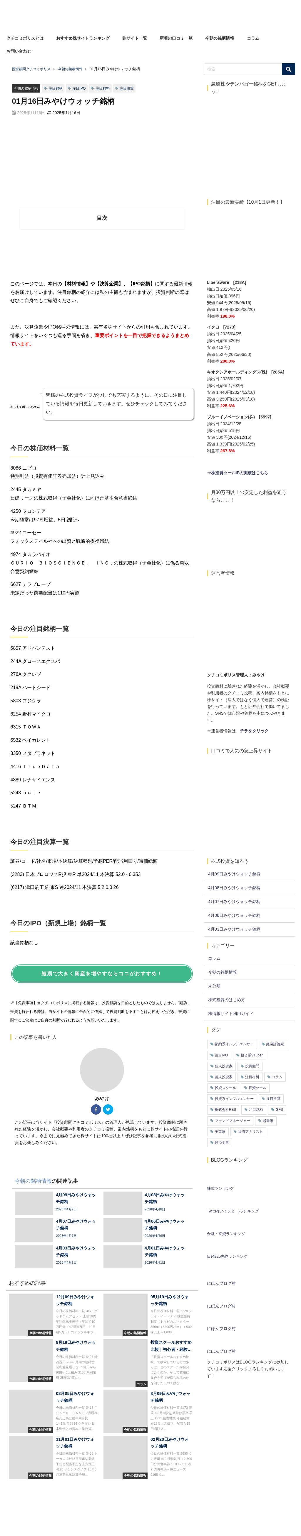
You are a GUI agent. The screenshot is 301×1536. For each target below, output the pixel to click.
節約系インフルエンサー (234, 1044)
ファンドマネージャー (232, 1121)
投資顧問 (252, 1066)
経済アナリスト (250, 1132)
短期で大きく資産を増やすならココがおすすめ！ (102, 974)
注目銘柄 (58, 88)
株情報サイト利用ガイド (230, 1013)
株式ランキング (220, 1188)
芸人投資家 (224, 1077)
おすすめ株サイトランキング (83, 38)
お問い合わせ (18, 51)
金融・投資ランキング (226, 1234)
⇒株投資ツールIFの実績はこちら (237, 472)
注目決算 (132, 88)
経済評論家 (275, 1044)
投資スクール (225, 1088)
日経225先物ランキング (227, 1256)
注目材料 (107, 88)
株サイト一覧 (134, 38)
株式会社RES (225, 1110)
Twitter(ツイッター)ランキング (233, 1211)
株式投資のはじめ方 (226, 999)
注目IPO (83, 88)
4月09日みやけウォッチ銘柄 (234, 874)
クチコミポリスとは (25, 38)
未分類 (214, 986)
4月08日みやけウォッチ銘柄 (234, 887)
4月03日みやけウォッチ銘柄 (234, 929)
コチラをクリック (252, 730)
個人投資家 (224, 1066)
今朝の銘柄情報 (219, 38)
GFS (279, 1110)
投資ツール (257, 1088)
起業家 (268, 1121)
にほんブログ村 (221, 1283)
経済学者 (222, 1142)
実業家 (220, 1132)
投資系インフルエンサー (234, 1099)
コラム (253, 38)
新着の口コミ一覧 (176, 38)
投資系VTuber (252, 1055)
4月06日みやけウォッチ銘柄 (234, 915)
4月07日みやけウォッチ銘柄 (234, 901)
